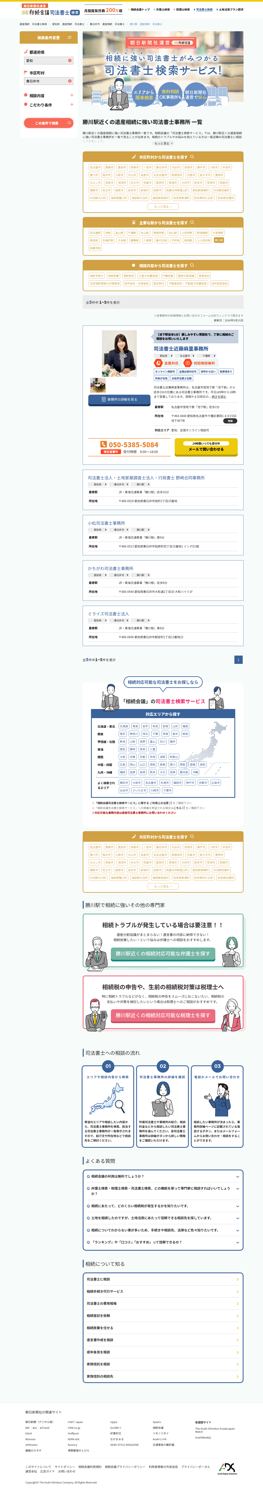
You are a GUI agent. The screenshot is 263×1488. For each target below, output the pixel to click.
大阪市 (137, 783)
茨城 (165, 734)
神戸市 (190, 783)
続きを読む (219, 396)
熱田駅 (94, 240)
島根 (162, 764)
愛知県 (163, 355)
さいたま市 (139, 790)
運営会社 (31, 1471)
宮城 (165, 726)
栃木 (175, 734)
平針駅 (176, 240)
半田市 (226, 167)
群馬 (185, 734)
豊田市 (122, 167)
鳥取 (152, 764)
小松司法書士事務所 (106, 523)
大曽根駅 (217, 233)
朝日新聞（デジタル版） (40, 1422)
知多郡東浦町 (181, 198)
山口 (142, 764)
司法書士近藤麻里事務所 (181, 348)
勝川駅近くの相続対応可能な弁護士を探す (163, 953)
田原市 (157, 190)
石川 (162, 741)
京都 (142, 757)
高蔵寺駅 (95, 248)
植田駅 (188, 240)
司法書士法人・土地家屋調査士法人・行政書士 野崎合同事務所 (146, 478)
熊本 (152, 772)
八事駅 (147, 240)
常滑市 (211, 182)
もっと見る (161, 206)
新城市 (145, 190)
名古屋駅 (95, 233)
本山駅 (145, 233)
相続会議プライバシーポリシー (125, 1467)
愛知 (122, 749)
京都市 (203, 783)
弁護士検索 (163, 9)
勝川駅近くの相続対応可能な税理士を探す (163, 1015)
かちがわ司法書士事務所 (110, 568)
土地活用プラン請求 (231, 9)
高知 (202, 764)
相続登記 (129, 276)
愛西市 (160, 182)
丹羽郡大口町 (98, 198)
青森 (135, 726)
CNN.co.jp (74, 1428)
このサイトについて (38, 1467)
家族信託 (204, 276)
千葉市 (167, 790)
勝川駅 (140, 484)
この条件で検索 (46, 123)
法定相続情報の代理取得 (105, 283)
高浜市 (132, 190)
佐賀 (132, 772)
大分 (162, 772)
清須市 (122, 182)
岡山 (132, 764)
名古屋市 (95, 167)
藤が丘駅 (161, 240)
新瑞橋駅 (202, 233)
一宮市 (147, 167)
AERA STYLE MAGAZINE (124, 1445)
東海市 (173, 182)
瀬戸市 (201, 167)
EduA (28, 1433)
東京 (122, 734)
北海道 (124, 726)
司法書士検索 (204, 9)
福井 (172, 741)
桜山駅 (173, 233)
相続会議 (158, 1428)
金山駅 (119, 233)
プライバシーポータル (195, 1467)
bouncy (72, 1445)
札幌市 (165, 783)
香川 (172, 764)
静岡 (132, 749)
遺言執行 (158, 283)
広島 (122, 764)
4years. (157, 1422)
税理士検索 (183, 9)
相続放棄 (113, 276)
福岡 (122, 772)
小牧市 (214, 167)
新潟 (122, 741)
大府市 (186, 182)
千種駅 (132, 233)
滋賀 (162, 757)
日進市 (191, 175)
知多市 (198, 182)
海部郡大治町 (140, 198)
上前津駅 (187, 233)
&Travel (44, 1428)
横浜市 (124, 783)
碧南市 (119, 190)
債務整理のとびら (78, 1450)
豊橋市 (109, 167)
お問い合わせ (67, 1471)
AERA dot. (74, 1439)
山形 (175, 726)
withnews (31, 1445)
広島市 (216, 783)
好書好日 (115, 1433)
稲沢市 (107, 175)
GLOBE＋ (115, 1428)
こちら (179, 808)
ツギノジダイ (161, 1433)
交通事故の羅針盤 (163, 1445)
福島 (185, 726)
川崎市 (155, 790)
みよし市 (95, 182)
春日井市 (161, 167)
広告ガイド (47, 1471)
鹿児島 (184, 772)
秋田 (155, 726)
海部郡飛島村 (161, 198)
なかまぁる (117, 1439)
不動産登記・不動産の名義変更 (188, 283)
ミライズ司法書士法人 (108, 614)
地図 (230, 420)
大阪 (122, 757)
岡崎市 (135, 167)
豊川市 (94, 175)
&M (27, 1428)
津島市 (109, 182)
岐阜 (142, 749)
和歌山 (174, 757)
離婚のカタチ (33, 1450)
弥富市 (147, 182)
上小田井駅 (204, 240)
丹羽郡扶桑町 (221, 190)
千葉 (155, 734)
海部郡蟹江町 (119, 198)
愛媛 (192, 764)
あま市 (135, 182)
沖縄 (195, 772)
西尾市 (224, 182)
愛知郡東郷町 (200, 190)
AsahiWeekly (203, 1437)
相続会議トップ (140, 9)
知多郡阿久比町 (203, 198)
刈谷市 (176, 167)
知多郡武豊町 (226, 198)
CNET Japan (75, 1422)
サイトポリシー (65, 1467)
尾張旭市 (177, 175)
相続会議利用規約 (90, 1467)
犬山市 (132, 175)
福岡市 (177, 783)
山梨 (132, 741)
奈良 (152, 757)
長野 (142, 741)
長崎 (142, 772)
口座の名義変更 (148, 276)
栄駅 (108, 233)
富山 (152, 741)
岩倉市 (145, 175)
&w (35, 1428)
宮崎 (172, 772)
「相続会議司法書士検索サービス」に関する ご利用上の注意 (133, 803)
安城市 (188, 167)
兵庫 (132, 757)
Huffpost (73, 1433)
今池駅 (122, 240)
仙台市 (124, 790)
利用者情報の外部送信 (163, 1467)
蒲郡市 (94, 190)
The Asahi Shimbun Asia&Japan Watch (215, 1430)
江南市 (119, 175)
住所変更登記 (219, 283)
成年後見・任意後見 (136, 283)
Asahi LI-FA (159, 1439)
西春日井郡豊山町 (177, 190)
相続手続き (97, 276)
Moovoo (30, 1439)
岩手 (145, 726)
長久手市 (205, 175)
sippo (113, 1422)
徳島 (182, 764)
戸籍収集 (167, 276)
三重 (152, 749)
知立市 (107, 190)
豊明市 (219, 175)
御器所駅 (158, 233)
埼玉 (145, 734)
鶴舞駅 (135, 240)
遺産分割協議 (186, 276)
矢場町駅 (108, 240)
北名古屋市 (160, 175)
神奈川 (134, 734)
